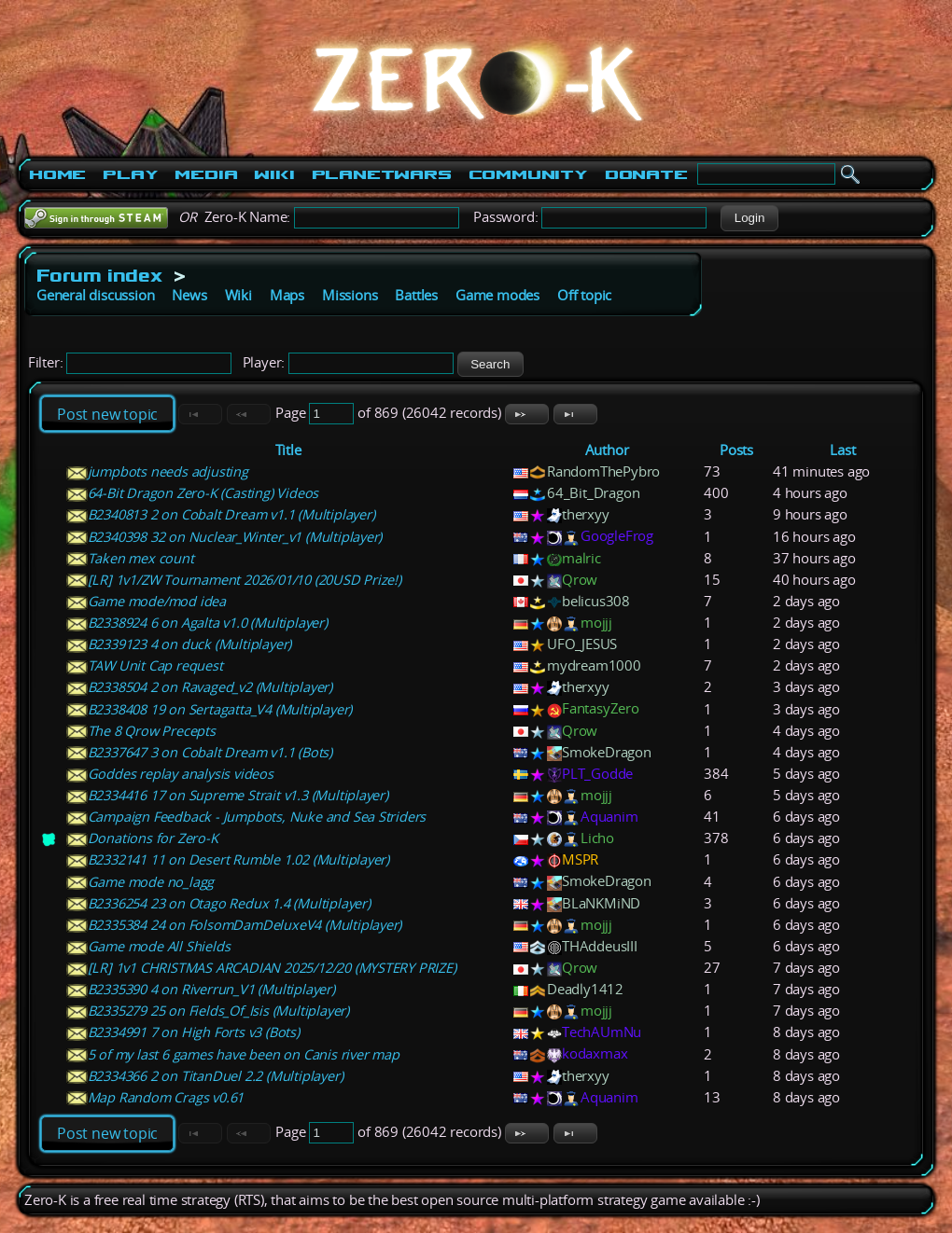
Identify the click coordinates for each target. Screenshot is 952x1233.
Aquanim (609, 816)
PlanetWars (382, 174)
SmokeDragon (606, 752)
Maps (287, 295)
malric (581, 558)
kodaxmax (594, 1053)
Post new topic (107, 414)
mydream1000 (594, 665)
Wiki (274, 174)
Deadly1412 (585, 989)
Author (607, 450)
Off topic (584, 295)
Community (528, 174)
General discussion (95, 295)
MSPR (580, 859)
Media (206, 174)
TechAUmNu (601, 1032)
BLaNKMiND (601, 903)
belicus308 (596, 601)
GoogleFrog (617, 536)
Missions (349, 295)
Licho (597, 838)
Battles (416, 295)
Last (842, 450)
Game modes (497, 295)
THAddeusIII (599, 946)
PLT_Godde (597, 774)
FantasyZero (600, 708)
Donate (646, 174)
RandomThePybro (603, 471)
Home (57, 174)
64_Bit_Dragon (593, 493)
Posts (736, 450)
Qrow (579, 580)
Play (130, 174)
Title (288, 450)
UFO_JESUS (582, 644)
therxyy (585, 514)
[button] (749, 218)
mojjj (596, 622)
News (189, 295)
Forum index (99, 275)
